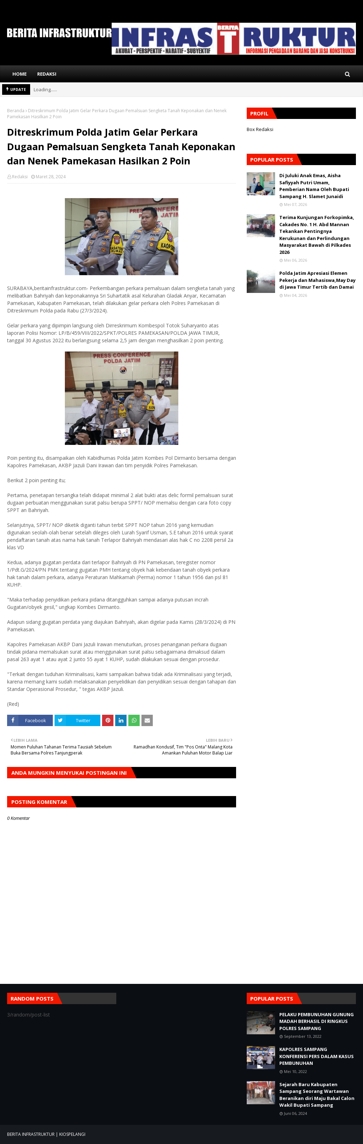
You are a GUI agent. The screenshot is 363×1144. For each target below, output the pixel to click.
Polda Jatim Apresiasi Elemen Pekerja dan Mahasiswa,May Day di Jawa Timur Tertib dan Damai (317, 280)
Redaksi (20, 177)
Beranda (15, 111)
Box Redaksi (260, 129)
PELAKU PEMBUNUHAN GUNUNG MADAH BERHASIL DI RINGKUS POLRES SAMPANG (316, 1021)
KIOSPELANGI (72, 1134)
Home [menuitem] (19, 74)
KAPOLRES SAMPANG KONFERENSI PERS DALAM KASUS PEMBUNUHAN (316, 1056)
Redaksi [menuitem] (46, 74)
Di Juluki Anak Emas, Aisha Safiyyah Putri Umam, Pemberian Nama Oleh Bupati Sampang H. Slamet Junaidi (314, 186)
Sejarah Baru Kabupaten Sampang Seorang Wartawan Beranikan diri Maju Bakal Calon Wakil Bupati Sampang (316, 1094)
